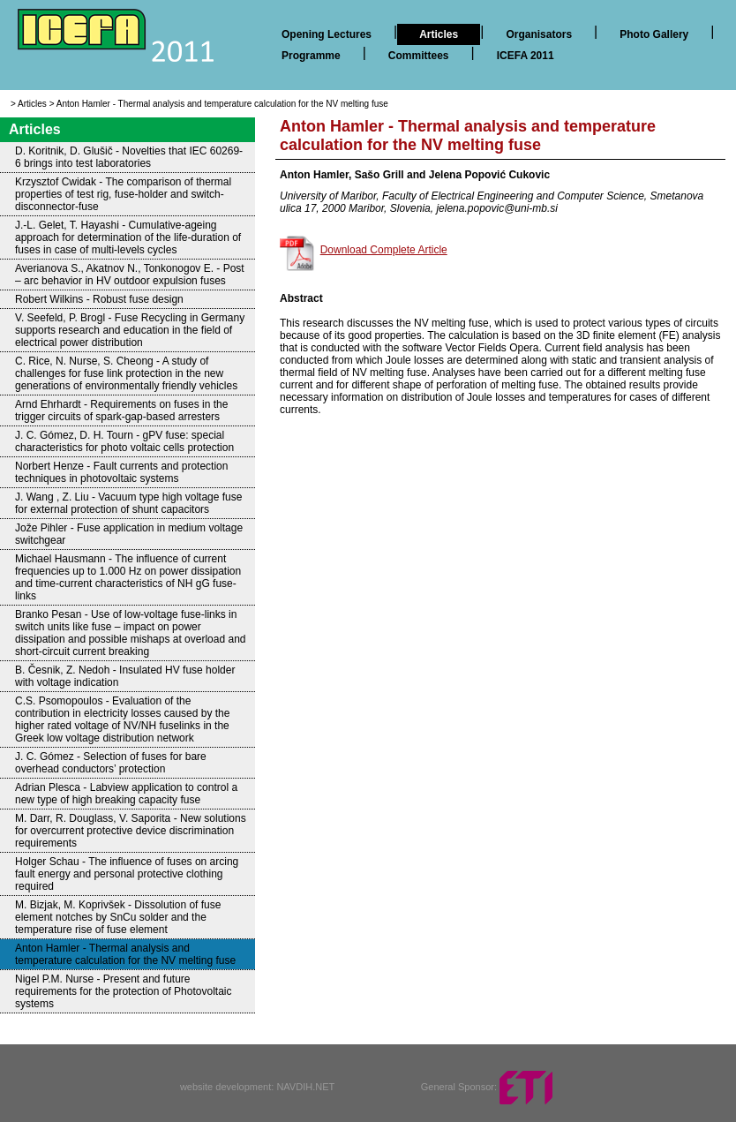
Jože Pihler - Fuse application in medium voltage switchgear (129, 534)
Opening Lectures (327, 34)
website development (225, 1086)
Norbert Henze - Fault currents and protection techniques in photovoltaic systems (121, 472)
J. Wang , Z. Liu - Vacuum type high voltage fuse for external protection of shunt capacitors (128, 503)
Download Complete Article (383, 250)
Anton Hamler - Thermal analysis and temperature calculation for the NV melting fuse (222, 104)
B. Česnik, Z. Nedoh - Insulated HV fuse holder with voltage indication (125, 676)
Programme (311, 55)
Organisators (539, 34)
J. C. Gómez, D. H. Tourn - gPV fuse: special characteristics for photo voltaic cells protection (124, 441)
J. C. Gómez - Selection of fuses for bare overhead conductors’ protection (111, 762)
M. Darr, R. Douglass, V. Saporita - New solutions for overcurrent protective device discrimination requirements (130, 830)
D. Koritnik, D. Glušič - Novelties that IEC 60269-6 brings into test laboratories (129, 157)
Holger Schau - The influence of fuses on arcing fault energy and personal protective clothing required (126, 873)
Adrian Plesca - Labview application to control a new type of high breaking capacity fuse (126, 793)
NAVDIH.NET (305, 1086)
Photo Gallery (654, 34)
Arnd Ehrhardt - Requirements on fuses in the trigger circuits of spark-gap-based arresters (121, 410)
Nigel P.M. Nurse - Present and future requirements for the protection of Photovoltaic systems (123, 991)
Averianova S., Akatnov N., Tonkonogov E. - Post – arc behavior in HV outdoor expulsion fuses (129, 274)
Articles (438, 34)
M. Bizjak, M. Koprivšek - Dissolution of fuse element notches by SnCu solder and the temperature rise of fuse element (118, 917)
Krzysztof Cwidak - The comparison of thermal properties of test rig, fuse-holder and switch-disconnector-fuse (123, 194)
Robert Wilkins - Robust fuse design (99, 299)
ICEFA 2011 (525, 55)
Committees (418, 55)
